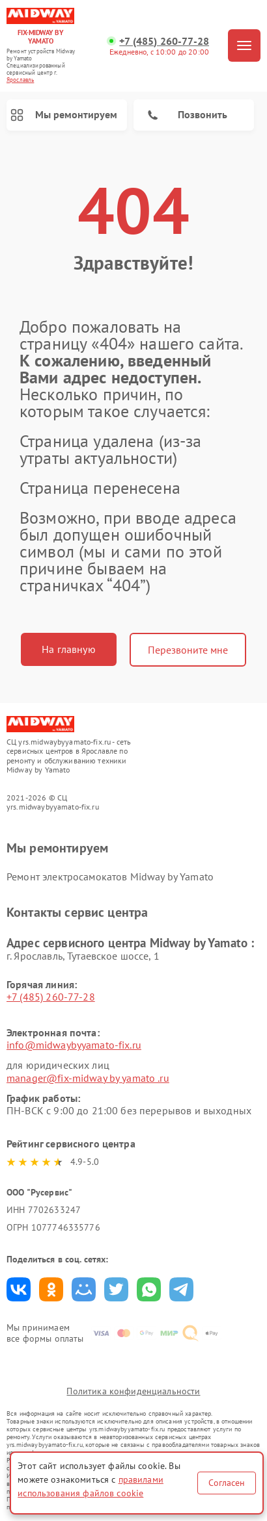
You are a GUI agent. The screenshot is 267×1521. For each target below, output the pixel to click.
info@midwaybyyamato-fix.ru (74, 1044)
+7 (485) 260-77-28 (164, 41)
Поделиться (19, 1289)
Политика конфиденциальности (133, 1391)
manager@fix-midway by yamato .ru (88, 1077)
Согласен (226, 1483)
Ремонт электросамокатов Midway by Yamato (110, 876)
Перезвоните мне (188, 649)
